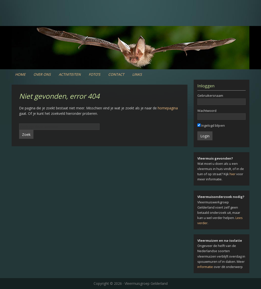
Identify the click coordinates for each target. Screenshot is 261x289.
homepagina (168, 108)
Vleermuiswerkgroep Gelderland (130, 19)
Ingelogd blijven (211, 125)
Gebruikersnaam (210, 95)
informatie (205, 267)
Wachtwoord (206, 110)
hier (232, 174)
